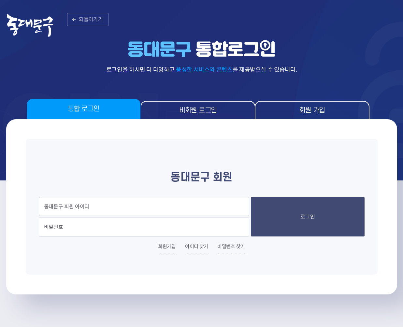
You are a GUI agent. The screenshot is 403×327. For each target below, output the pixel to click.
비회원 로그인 (198, 110)
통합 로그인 (83, 109)
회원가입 (167, 246)
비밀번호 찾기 (231, 246)
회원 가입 (312, 110)
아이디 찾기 (196, 246)
